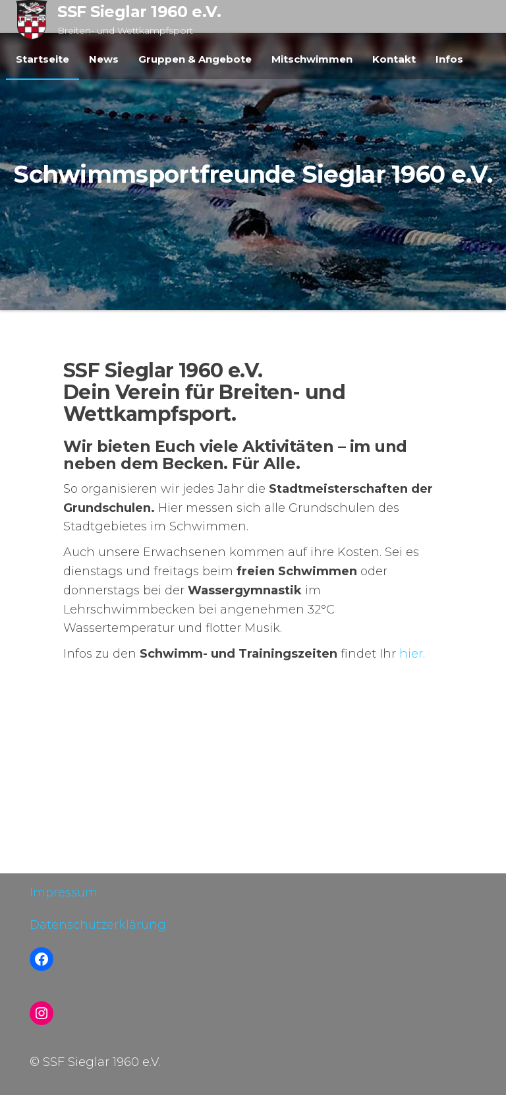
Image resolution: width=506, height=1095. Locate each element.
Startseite (42, 59)
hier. (412, 653)
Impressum (64, 892)
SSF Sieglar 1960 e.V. (139, 11)
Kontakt (394, 59)
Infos (449, 59)
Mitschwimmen (311, 59)
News (104, 59)
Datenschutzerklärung (98, 925)
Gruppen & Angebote (195, 59)
